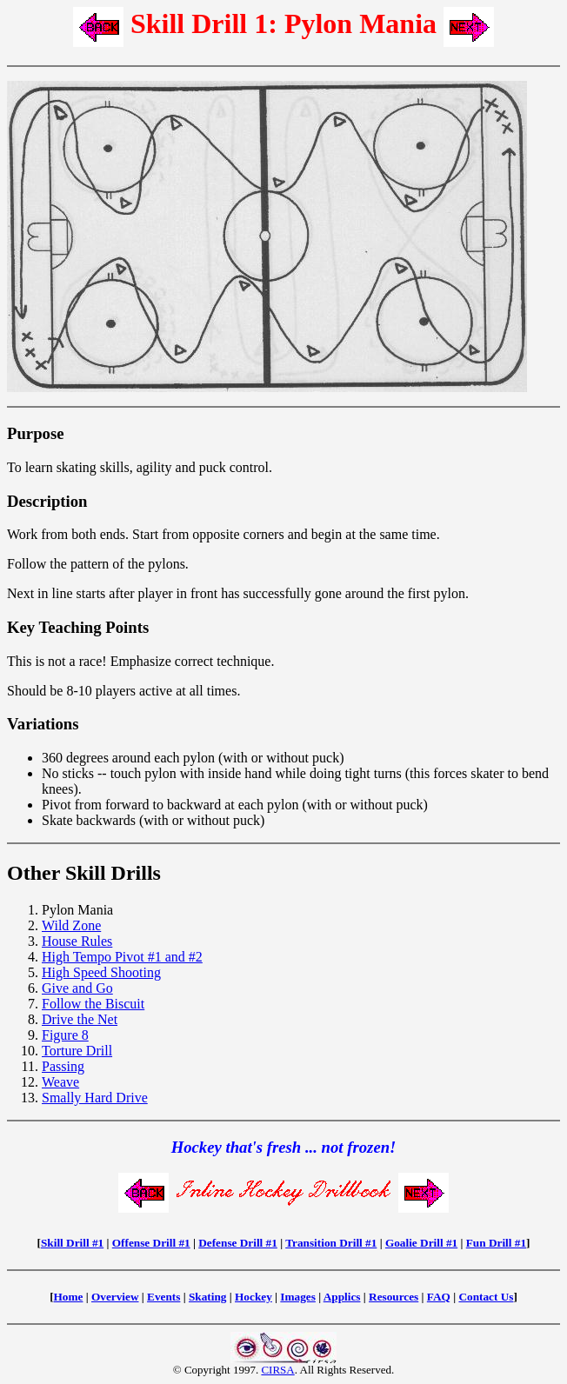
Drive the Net (79, 1019)
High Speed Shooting (101, 972)
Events (163, 1296)
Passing (63, 1066)
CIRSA (277, 1369)
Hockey (253, 1296)
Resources (393, 1296)
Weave (60, 1082)
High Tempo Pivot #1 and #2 (122, 956)
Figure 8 (65, 1035)
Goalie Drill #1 (421, 1242)
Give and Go (77, 988)
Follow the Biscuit (93, 1003)
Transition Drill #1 (331, 1242)
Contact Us (485, 1296)
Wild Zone (71, 925)
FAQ (438, 1296)
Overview (115, 1296)
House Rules (77, 941)
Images (298, 1296)
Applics (342, 1296)
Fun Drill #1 (496, 1242)
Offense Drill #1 (151, 1242)
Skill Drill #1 (72, 1242)
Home (68, 1296)
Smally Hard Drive (95, 1097)
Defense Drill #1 (237, 1242)
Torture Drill (77, 1050)
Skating (208, 1296)
